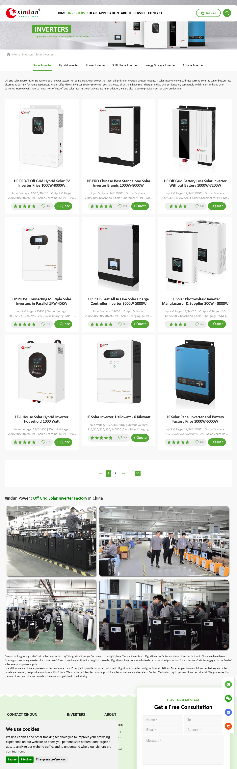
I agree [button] (12, 759)
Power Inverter (95, 65)
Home (61, 13)
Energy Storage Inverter (160, 65)
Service (140, 13)
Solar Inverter (44, 54)
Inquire (208, 13)
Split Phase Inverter (124, 65)
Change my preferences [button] (51, 759)
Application (109, 13)
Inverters (76, 13)
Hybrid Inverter (69, 65)
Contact (155, 13)
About (126, 13)
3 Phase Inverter (192, 65)
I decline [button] (26, 759)
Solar (92, 13)
